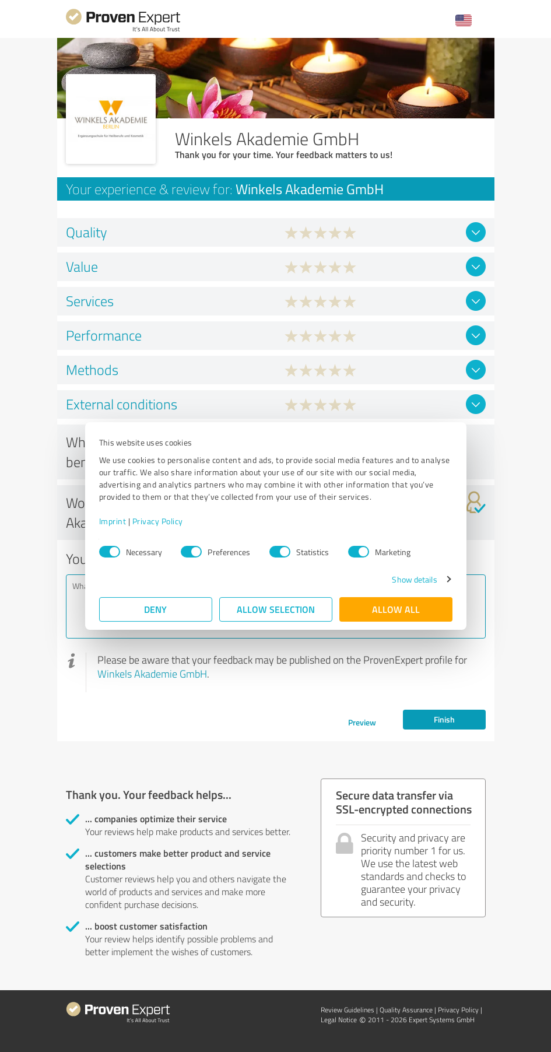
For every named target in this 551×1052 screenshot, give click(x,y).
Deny (155, 609)
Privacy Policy (157, 521)
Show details (414, 579)
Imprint (113, 521)
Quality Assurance (406, 1010)
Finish (444, 719)
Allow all (396, 609)
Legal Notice (339, 1020)
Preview (362, 722)
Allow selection (276, 609)
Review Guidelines (347, 1010)
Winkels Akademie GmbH (152, 674)
